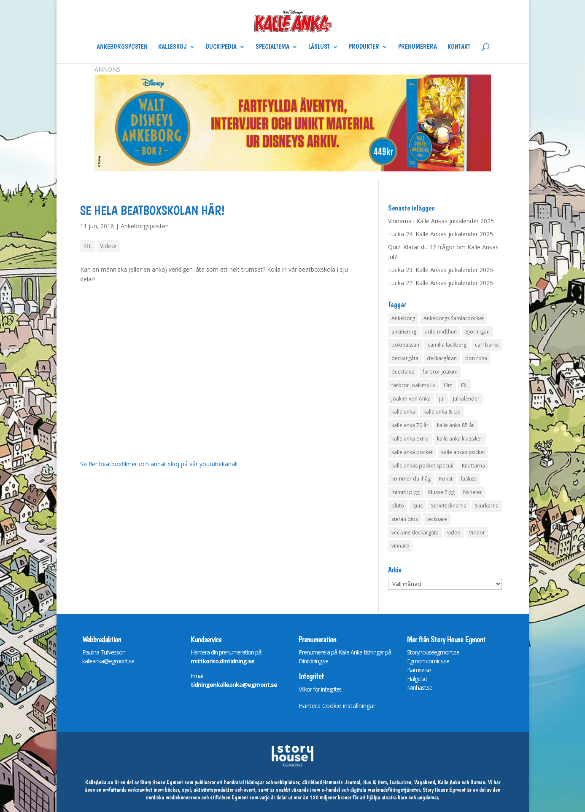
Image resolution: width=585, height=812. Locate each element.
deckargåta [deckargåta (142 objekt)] (404, 358)
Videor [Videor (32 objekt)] (477, 532)
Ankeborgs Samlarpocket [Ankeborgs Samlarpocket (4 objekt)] (453, 318)
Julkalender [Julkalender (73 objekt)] (466, 398)
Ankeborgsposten (122, 47)
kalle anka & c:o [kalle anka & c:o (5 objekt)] (442, 411)
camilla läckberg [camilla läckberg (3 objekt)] (447, 344)
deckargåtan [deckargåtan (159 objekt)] (442, 358)
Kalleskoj (172, 47)
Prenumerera (417, 47)
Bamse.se (419, 670)
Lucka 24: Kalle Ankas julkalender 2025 (440, 234)
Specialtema (272, 47)
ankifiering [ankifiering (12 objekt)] (403, 331)
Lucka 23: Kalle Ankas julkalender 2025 (440, 270)
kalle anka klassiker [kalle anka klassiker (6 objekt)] (460, 438)
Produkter (364, 47)
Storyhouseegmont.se (433, 652)
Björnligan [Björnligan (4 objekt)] (477, 331)
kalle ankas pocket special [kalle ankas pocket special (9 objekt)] (422, 465)
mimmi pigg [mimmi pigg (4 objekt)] (405, 492)
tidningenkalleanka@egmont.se (234, 685)
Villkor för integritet (320, 689)
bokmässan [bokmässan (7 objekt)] (405, 344)
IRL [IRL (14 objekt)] (464, 385)
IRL (87, 246)
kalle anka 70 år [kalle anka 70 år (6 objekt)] (410, 425)
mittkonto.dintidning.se (222, 661)
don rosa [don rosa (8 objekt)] (476, 358)
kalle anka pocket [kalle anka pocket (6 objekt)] (412, 452)
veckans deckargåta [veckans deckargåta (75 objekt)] (415, 532)
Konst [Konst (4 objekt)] (446, 478)
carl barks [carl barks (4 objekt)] (487, 344)
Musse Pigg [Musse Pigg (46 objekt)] (441, 492)
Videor (108, 246)
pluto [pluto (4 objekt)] (397, 505)
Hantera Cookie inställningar (337, 706)
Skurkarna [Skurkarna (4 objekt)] (487, 505)
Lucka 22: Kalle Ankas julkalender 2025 (440, 283)
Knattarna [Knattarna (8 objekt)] (473, 465)
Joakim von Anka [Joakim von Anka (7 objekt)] (411, 398)
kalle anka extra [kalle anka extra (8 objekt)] (410, 438)
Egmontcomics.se (428, 661)
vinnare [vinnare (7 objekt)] (400, 545)
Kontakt (459, 47)
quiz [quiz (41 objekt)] (417, 505)
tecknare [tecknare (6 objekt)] (436, 519)
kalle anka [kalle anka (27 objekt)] (403, 411)
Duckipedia (221, 47)
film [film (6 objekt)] (448, 385)
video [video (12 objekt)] (454, 532)
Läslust (319, 47)
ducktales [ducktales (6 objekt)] (402, 371)
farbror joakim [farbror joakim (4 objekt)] (440, 371)
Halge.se (417, 679)
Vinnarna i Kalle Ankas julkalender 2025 (441, 221)
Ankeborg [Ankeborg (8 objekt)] (403, 318)
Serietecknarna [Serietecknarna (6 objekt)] (448, 505)
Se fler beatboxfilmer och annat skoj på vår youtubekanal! (158, 464)
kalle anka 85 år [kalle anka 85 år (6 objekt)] (455, 425)
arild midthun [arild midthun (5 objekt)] (441, 331)
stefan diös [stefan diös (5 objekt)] (404, 519)
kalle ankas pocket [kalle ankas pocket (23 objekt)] (463, 452)
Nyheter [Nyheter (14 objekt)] (472, 492)
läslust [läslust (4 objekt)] (468, 478)
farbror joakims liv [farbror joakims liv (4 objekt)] (413, 385)
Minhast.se (419, 688)
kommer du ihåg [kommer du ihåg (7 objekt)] (411, 478)
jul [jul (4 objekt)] (442, 398)
